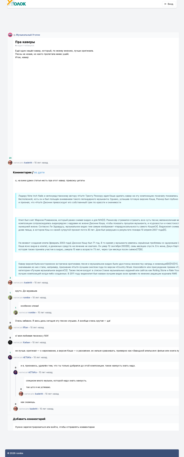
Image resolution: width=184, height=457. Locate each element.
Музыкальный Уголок (28, 18)
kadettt (28, 146)
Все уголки (146, 120)
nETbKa (27, 370)
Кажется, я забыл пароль (156, 100)
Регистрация (156, 104)
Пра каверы (25, 25)
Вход (168, 4)
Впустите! (156, 93)
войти (54, 443)
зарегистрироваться (34, 443)
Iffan (25, 337)
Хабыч (26, 352)
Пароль (144, 72)
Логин (143, 61)
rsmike (26, 307)
